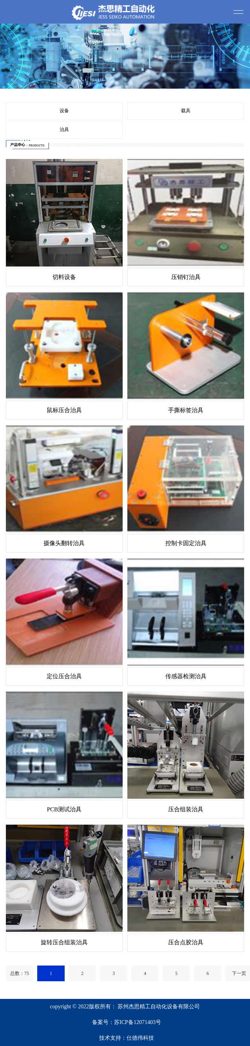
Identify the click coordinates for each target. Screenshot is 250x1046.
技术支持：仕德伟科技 (126, 1038)
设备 (64, 110)
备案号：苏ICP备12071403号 (126, 1022)
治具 (64, 129)
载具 (185, 110)
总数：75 (19, 973)
